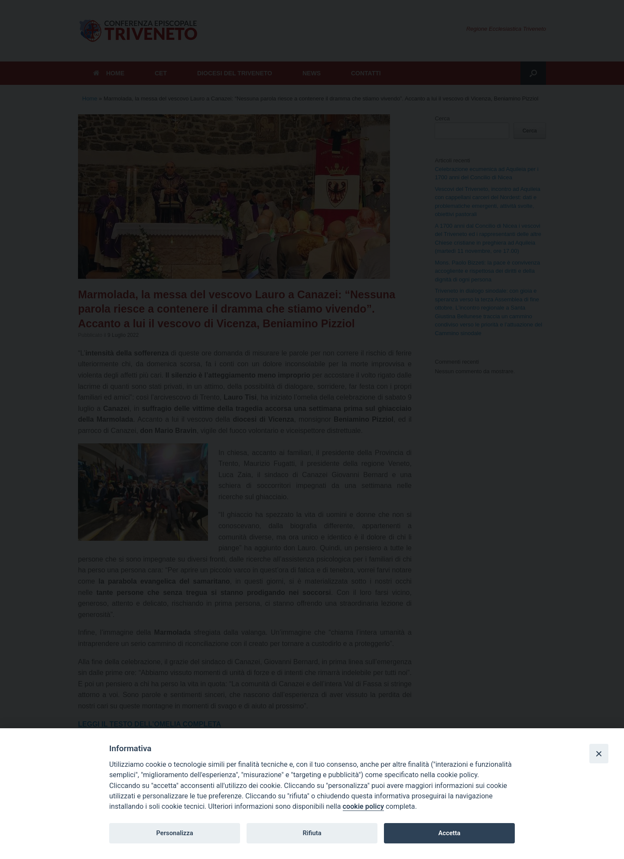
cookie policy (363, 806)
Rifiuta (311, 833)
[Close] (598, 753)
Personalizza (174, 833)
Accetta (449, 833)
